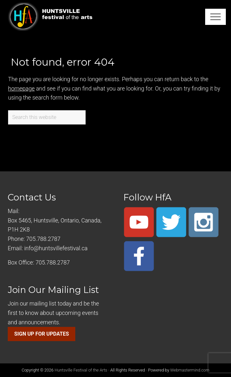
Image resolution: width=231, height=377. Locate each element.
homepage (21, 88)
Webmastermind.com (189, 370)
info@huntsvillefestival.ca (56, 248)
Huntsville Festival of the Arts (81, 370)
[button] (215, 17)
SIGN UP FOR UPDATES (41, 334)
